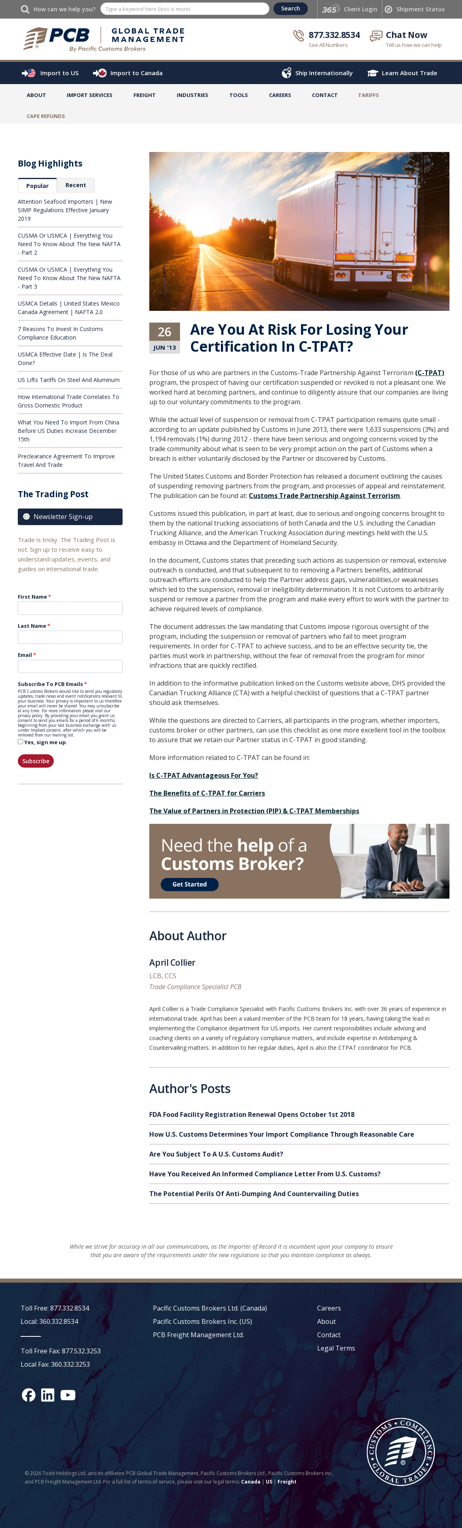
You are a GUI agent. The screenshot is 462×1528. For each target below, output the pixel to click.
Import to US (59, 73)
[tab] (37, 185)
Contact (325, 95)
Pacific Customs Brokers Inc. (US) (202, 1321)
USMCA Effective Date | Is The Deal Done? (65, 358)
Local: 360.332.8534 (49, 1321)
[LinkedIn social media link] (47, 1395)
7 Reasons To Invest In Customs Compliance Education (60, 333)
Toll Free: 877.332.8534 (55, 1308)
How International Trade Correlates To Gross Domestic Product (68, 401)
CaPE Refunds (46, 116)
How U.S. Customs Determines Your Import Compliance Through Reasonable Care (281, 1134)
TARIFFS (368, 95)
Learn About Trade (409, 73)
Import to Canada (136, 73)
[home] (104, 39)
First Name (32, 596)
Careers (329, 1308)
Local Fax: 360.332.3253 (55, 1364)
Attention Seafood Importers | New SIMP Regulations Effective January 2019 (65, 210)
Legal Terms (336, 1348)
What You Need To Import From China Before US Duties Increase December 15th (68, 430)
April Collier (172, 963)
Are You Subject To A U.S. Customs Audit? (216, 1154)
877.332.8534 (334, 34)
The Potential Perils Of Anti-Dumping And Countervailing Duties (254, 1193)
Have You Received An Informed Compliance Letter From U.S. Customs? (265, 1173)
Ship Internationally (324, 73)
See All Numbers (328, 45)
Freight (287, 1481)
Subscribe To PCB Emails (50, 684)
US (269, 1481)
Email (25, 655)
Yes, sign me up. (46, 742)
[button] (89, 97)
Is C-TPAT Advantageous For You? (203, 775)
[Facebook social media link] (28, 1395)
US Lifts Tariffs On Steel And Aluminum (69, 380)
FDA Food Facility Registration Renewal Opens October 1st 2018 (251, 1114)
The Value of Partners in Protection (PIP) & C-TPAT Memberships (254, 810)
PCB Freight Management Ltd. (198, 1334)
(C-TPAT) (429, 372)
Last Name (32, 626)
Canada (251, 1481)
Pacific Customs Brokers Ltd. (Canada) (210, 1308)
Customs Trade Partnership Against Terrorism (324, 495)
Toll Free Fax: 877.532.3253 (61, 1350)
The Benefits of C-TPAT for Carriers (207, 793)
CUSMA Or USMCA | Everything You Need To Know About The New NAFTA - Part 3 (69, 278)
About (36, 95)
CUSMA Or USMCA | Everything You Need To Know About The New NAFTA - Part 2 (69, 244)
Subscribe (35, 761)
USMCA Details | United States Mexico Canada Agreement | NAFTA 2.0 (69, 308)
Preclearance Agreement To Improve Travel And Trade (66, 460)
